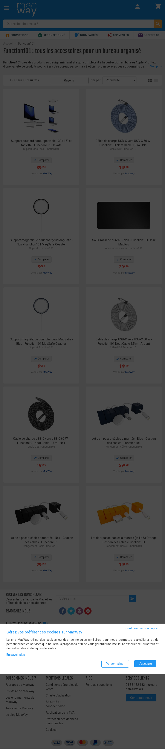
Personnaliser (115, 664)
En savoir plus (15, 655)
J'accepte (145, 664)
